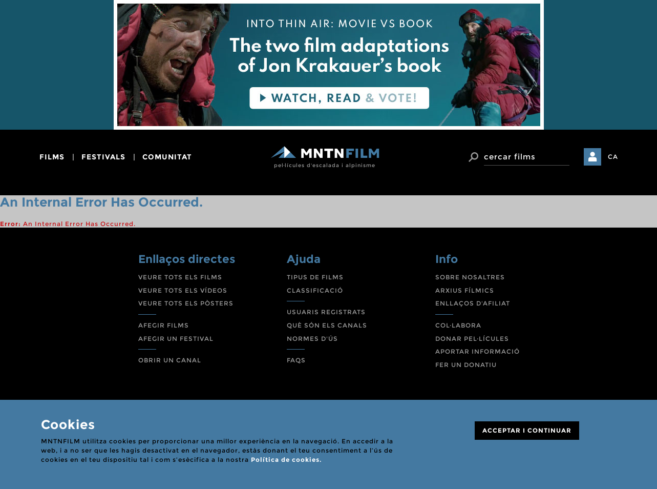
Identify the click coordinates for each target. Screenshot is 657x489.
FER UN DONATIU (466, 365)
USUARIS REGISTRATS (326, 312)
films (52, 156)
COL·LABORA (458, 325)
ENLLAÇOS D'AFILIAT (472, 303)
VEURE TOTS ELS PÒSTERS (186, 303)
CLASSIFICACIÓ (315, 290)
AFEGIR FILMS (163, 325)
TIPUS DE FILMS (315, 277)
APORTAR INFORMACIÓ (477, 351)
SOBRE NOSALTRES (470, 277)
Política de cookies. (286, 459)
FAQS (296, 360)
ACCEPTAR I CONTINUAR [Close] (526, 430)
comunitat (167, 156)
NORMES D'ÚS (312, 338)
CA (613, 156)
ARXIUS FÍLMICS (464, 290)
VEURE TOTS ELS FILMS (180, 277)
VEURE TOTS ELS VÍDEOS (182, 290)
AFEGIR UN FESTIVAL (176, 338)
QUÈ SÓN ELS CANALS (327, 325)
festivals (103, 156)
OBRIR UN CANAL (169, 360)
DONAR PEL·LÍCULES (472, 338)
